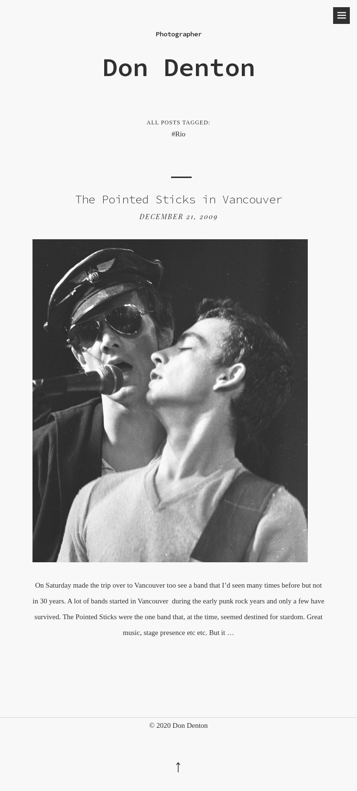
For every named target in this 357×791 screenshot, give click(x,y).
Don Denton (178, 67)
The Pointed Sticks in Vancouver (178, 199)
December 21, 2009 (179, 216)
